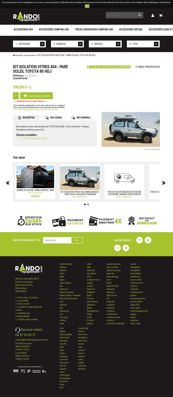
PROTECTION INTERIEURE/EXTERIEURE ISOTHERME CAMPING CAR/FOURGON (124, 193)
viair (80, 347)
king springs (112, 276)
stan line (64, 359)
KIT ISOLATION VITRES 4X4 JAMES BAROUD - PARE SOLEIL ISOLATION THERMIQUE (80, 193)
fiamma (91, 289)
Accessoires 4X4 (23, 29)
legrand (110, 289)
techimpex (65, 375)
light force (112, 295)
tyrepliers (82, 337)
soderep (64, 356)
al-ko (62, 273)
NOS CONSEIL (53, 117)
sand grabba (66, 334)
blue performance (68, 298)
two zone (82, 334)
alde (62, 276)
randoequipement (139, 311)
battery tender (67, 292)
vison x (81, 353)
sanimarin (64, 337)
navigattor (135, 267)
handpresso (93, 311)
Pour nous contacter (28, 297)
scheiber (64, 340)
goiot (89, 308)
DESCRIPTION (26, 117)
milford (110, 320)
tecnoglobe (65, 378)
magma (110, 304)
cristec (63, 320)
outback (134, 289)
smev (62, 353)
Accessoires (30, 55)
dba (89, 267)
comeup (64, 317)
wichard (82, 365)
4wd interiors (66, 264)
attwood (64, 289)
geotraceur (92, 301)
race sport (135, 308)
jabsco (90, 323)
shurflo (63, 344)
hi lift (89, 317)
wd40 (81, 362)
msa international (115, 323)
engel (89, 283)
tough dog (83, 328)
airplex (63, 270)
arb (61, 286)
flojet (89, 295)
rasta (132, 317)
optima (133, 286)
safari (62, 331)
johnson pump (114, 270)
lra (108, 298)
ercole (90, 286)
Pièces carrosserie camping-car (94, 29)
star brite (64, 362)
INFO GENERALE (81, 117)
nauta (133, 264)
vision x (81, 350)
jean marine (112, 267)
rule (61, 328)
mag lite (111, 301)
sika (62, 347)
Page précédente (147, 66)
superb (63, 369)
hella (89, 314)
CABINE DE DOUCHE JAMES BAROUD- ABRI (35, 190)
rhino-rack (135, 323)
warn (80, 359)
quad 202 (135, 304)
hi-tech (90, 320)
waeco (81, 356)
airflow (63, 267)
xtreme (81, 369)
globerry (91, 304)
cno (61, 314)
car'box (63, 304)
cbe (61, 308)
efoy (89, 276)
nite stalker (135, 273)
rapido (133, 314)
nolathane (135, 276)
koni (109, 279)
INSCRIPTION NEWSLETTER (26, 240)
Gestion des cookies (28, 319)
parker (133, 295)
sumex (63, 365)
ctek (62, 323)
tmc (62, 387)
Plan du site (24, 304)
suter (62, 372)
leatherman (112, 286)
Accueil (17, 55)
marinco (111, 311)
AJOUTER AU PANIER (36, 95)
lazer (109, 283)
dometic (91, 270)
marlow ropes (113, 317)
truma (81, 331)
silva (62, 350)
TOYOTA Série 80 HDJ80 (34, 138)
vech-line (82, 340)
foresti (90, 298)
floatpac (91, 292)
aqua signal (65, 283)
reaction (134, 320)
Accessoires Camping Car (54, 29)
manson (111, 308)
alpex (62, 279)
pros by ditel (136, 301)
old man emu (136, 283)
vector (81, 344)
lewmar (110, 292)
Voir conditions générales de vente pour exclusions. (35, 109)
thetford (64, 381)
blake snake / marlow (70, 295)
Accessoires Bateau (130, 29)
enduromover (93, 279)
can (61, 301)
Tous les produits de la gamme (109, 66)
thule (62, 384)
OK (87, 6)
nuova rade (135, 279)
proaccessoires (137, 298)
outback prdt (136, 292)
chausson (64, 311)
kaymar (110, 273)
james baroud (113, 264)
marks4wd (112, 314)
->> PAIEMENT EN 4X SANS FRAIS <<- (29, 101)
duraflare (91, 273)
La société (23, 300)
